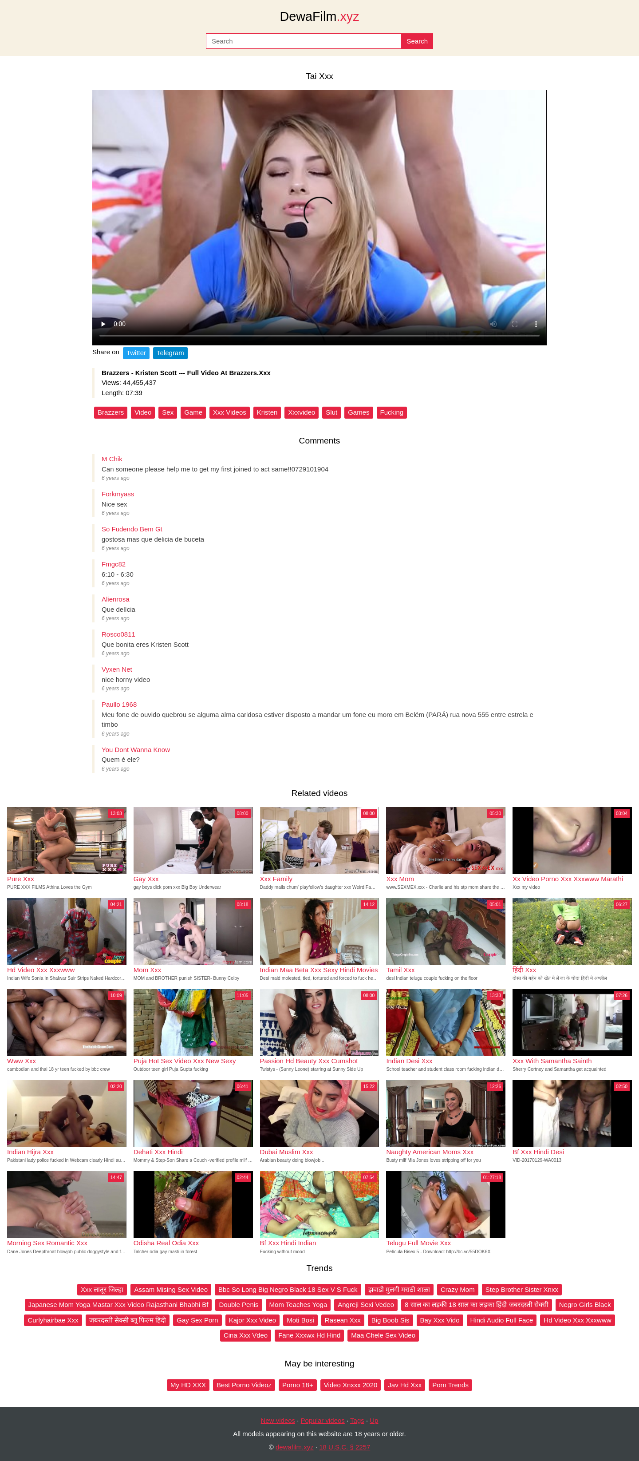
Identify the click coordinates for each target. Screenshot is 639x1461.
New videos (278, 1420)
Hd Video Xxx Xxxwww (577, 1320)
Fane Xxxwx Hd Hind (309, 1335)
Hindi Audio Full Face (501, 1320)
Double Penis (238, 1304)
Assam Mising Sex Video (171, 1289)
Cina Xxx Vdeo (246, 1335)
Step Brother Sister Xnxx (521, 1289)
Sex (168, 412)
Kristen (267, 412)
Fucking (392, 412)
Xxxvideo (301, 412)
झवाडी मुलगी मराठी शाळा (399, 1289)
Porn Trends (450, 1385)
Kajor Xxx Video (252, 1320)
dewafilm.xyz (295, 1447)
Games (358, 412)
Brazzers (111, 412)
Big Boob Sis (390, 1320)
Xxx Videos (229, 412)
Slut (331, 412)
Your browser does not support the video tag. (319, 217)
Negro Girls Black (585, 1304)
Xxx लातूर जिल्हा (102, 1289)
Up (374, 1420)
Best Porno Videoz (244, 1385)
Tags (357, 1420)
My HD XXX (188, 1385)
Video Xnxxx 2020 (351, 1385)
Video (142, 412)
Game (193, 412)
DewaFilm (319, 16)
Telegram (170, 352)
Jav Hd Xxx (405, 1385)
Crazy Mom (458, 1289)
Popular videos (323, 1420)
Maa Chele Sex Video (383, 1335)
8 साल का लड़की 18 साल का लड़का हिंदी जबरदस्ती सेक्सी (476, 1304)
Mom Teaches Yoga (298, 1304)
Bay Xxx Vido (440, 1320)
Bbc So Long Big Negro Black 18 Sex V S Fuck (288, 1289)
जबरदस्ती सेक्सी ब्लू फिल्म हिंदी (127, 1320)
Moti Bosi (300, 1320)
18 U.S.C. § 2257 (344, 1447)
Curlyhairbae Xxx (53, 1320)
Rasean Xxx (343, 1320)
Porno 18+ (297, 1385)
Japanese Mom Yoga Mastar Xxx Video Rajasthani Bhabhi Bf (118, 1304)
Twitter (136, 352)
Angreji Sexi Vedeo (366, 1304)
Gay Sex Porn (197, 1320)
